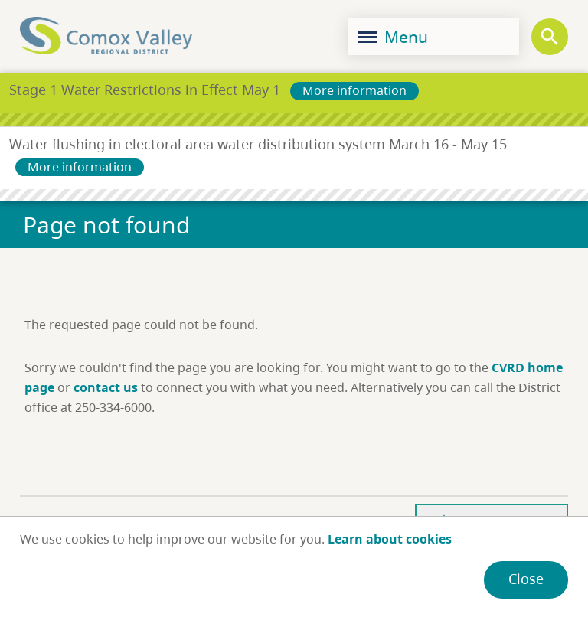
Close (526, 579)
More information (354, 90)
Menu (393, 36)
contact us (106, 387)
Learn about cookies (390, 538)
